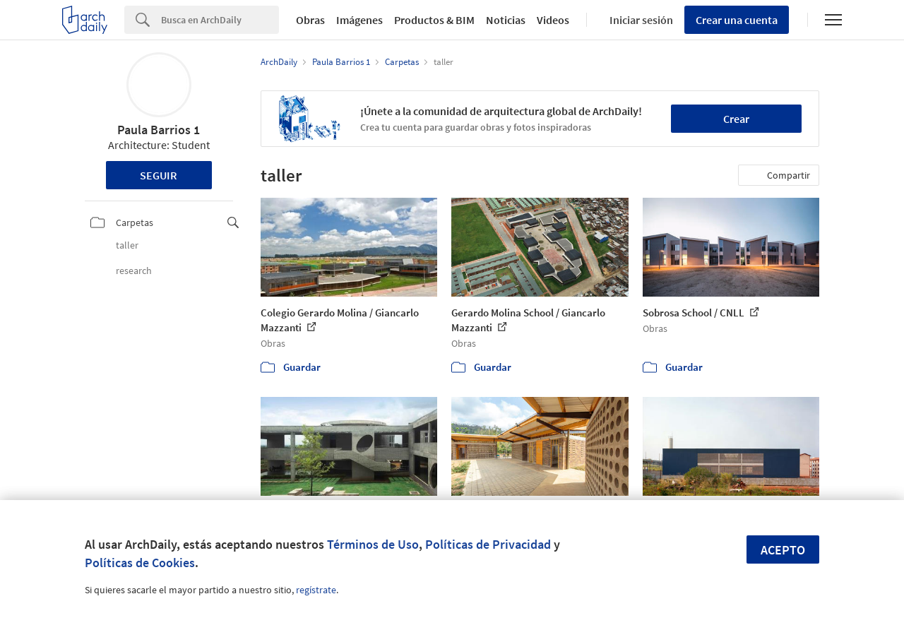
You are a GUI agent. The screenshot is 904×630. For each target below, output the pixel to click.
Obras (310, 19)
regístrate (316, 589)
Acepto (783, 550)
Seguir (158, 175)
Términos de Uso (373, 544)
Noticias (505, 19)
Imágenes (359, 19)
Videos (553, 19)
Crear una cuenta (737, 20)
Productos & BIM (434, 19)
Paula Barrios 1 (158, 129)
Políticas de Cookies (140, 562)
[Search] (220, 20)
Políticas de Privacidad (488, 544)
